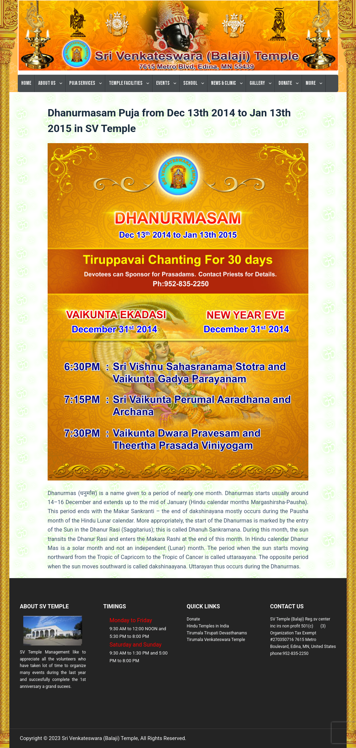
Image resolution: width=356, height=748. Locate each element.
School (195, 83)
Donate (289, 83)
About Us (51, 83)
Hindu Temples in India (208, 626)
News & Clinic (228, 83)
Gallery (262, 83)
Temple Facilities (130, 83)
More (315, 83)
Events (167, 83)
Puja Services (87, 83)
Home (26, 83)
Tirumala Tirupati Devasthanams (217, 633)
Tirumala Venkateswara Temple (216, 639)
